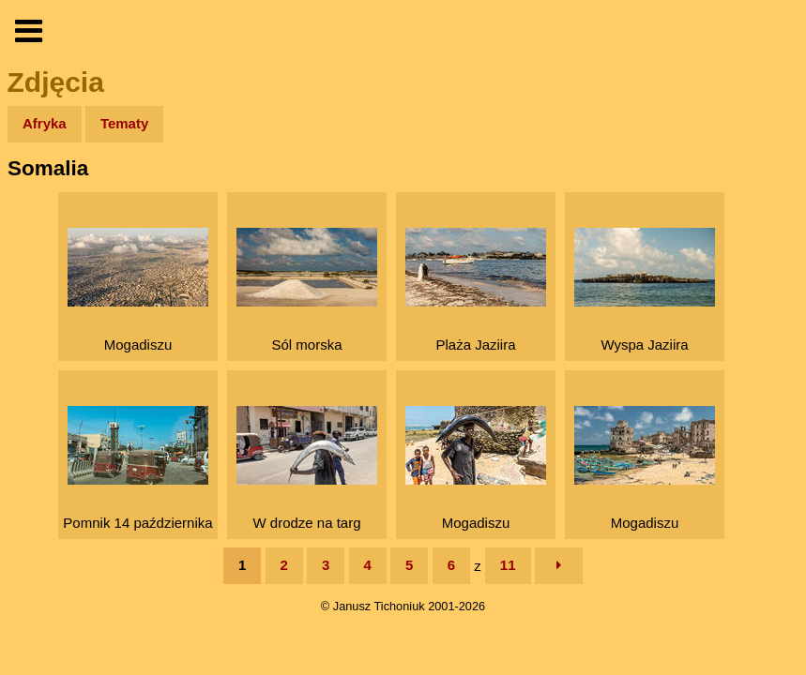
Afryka (45, 123)
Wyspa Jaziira (644, 290)
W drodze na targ (306, 468)
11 (508, 565)
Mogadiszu (138, 290)
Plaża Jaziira (475, 290)
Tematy (124, 123)
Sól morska (306, 290)
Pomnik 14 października (137, 468)
